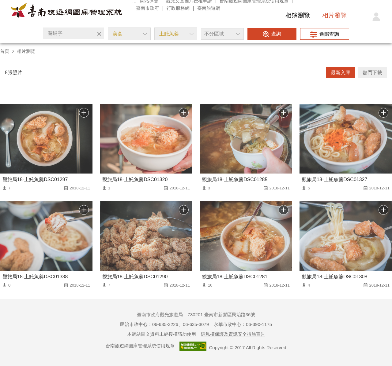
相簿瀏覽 (297, 15)
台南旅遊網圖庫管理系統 (66, 11)
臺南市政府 (147, 8)
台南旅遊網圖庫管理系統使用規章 (140, 345)
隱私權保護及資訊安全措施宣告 (233, 334)
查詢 (276, 33)
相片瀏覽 (334, 15)
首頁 (4, 51)
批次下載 (84, 113)
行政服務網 (178, 8)
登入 (376, 17)
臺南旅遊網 (208, 8)
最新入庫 (340, 72)
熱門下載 (372, 72)
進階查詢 (329, 34)
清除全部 (99, 33)
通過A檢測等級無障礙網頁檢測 (192, 346)
